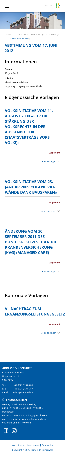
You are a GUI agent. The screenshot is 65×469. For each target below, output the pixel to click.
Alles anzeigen (49, 161)
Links (12, 445)
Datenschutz (48, 445)
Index (21, 445)
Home (8, 34)
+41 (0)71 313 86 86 (23, 385)
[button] (30, 34)
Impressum (33, 445)
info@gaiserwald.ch (23, 392)
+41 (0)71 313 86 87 (23, 388)
